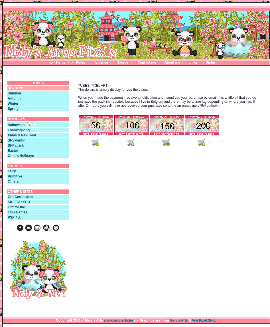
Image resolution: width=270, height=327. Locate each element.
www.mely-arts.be (118, 320)
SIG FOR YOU (19, 202)
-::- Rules (77, 62)
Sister (210, 62)
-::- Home (57, 62)
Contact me (146, 62)
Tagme (123, 62)
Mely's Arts (179, 320)
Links (193, 62)
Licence (102, 62)
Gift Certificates (20, 197)
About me (172, 62)
